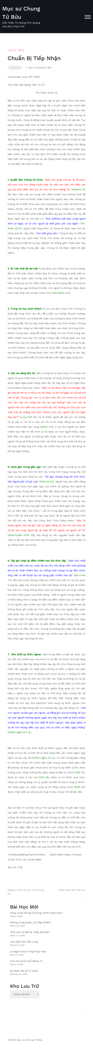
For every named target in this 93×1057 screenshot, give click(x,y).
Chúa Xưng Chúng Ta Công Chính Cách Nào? (36, 912)
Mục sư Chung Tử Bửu (40, 67)
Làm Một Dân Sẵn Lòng (24, 941)
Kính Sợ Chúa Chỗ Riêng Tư (26, 961)
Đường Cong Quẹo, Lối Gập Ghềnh (30, 922)
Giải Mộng (15, 68)
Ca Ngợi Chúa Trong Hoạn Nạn (28, 951)
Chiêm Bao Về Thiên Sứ (71, 890)
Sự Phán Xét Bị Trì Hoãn (24, 970)
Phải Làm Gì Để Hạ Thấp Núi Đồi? (30, 932)
